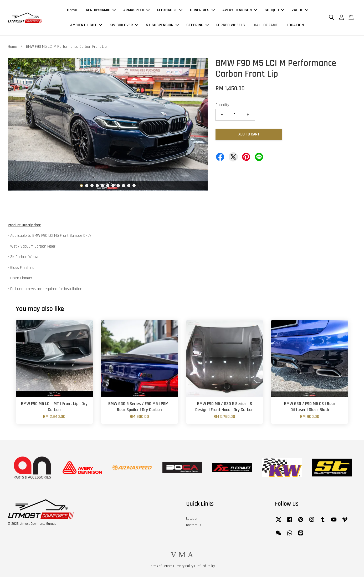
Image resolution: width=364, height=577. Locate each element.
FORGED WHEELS (230, 25)
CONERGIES (202, 10)
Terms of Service (160, 566)
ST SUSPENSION (162, 25)
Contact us (193, 525)
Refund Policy (205, 566)
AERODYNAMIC (101, 10)
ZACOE (300, 10)
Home (72, 10)
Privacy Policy (184, 566)
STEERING (197, 25)
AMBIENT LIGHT (86, 25)
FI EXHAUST (169, 10)
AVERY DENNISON (239, 10)
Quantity (222, 104)
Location (192, 518)
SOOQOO (274, 10)
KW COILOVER (124, 25)
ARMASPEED (136, 10)
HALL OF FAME (266, 25)
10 (128, 185)
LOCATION (295, 25)
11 (134, 185)
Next (200, 125)
